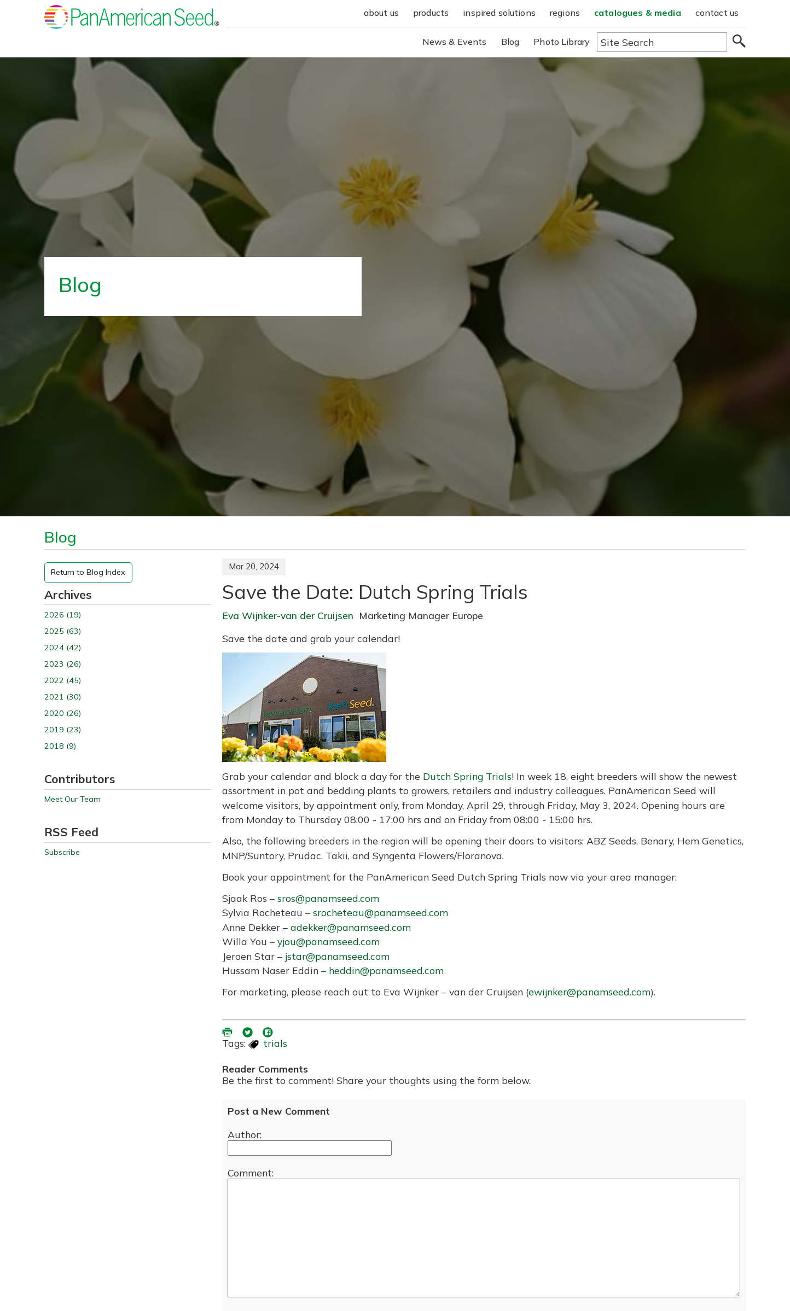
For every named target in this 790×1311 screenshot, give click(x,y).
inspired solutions (499, 12)
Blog (510, 41)
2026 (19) (62, 615)
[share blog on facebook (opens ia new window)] (269, 1031)
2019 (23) (62, 730)
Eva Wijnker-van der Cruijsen (287, 615)
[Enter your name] (310, 1148)
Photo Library (561, 41)
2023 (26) (62, 664)
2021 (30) (62, 697)
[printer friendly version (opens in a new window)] (228, 1031)
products (431, 12)
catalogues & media (637, 12)
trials (275, 1043)
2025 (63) (62, 631)
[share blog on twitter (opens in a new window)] (248, 1031)
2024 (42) (62, 647)
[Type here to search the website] (662, 42)
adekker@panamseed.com (351, 927)
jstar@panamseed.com (337, 956)
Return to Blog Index (88, 572)
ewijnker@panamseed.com (589, 992)
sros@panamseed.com (328, 898)
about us (381, 12)
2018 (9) (60, 746)
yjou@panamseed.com (328, 941)
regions (565, 12)
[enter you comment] (484, 1238)
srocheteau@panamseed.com (380, 912)
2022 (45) (62, 680)
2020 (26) (62, 713)
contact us (717, 12)
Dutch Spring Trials (467, 776)
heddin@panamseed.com (386, 970)
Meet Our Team (72, 799)
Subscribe (62, 852)
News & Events (454, 41)
